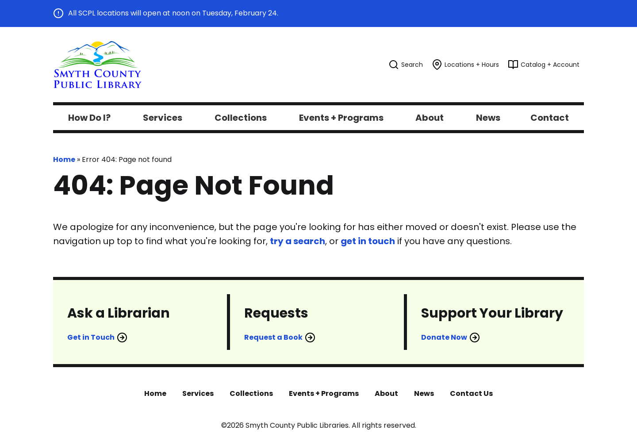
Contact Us (471, 393)
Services (198, 393)
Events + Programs (324, 393)
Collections (251, 393)
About (386, 393)
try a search (297, 241)
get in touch (368, 241)
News (424, 393)
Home (64, 159)
